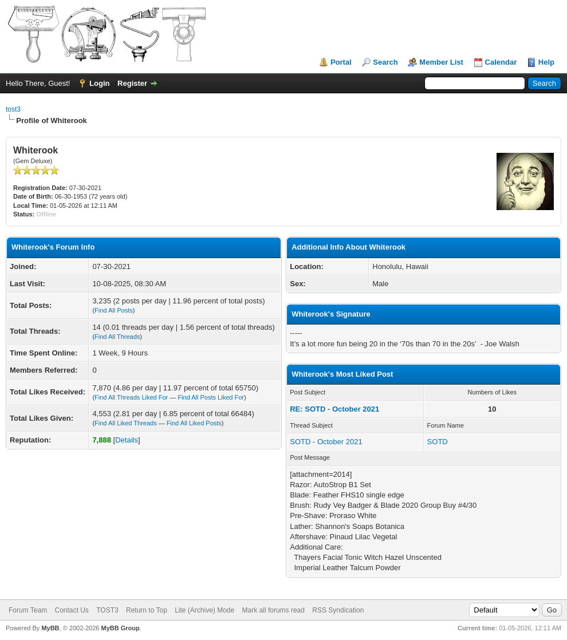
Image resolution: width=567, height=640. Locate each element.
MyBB (50, 628)
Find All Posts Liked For (211, 397)
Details (126, 440)
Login (99, 83)
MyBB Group (120, 628)
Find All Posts (113, 310)
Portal (341, 62)
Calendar (501, 62)
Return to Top (146, 610)
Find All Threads (117, 336)
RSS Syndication (338, 610)
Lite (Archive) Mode (204, 610)
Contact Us (71, 610)
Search (385, 62)
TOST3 (107, 610)
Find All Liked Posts (194, 423)
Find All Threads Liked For (131, 397)
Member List (441, 62)
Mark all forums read (273, 610)
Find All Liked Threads (125, 423)
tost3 (13, 109)
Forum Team (28, 610)
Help (546, 62)
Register (132, 83)
